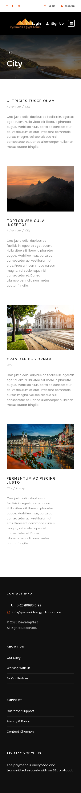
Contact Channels (20, 731)
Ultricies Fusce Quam (31, 101)
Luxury (20, 488)
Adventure (14, 107)
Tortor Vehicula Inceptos (26, 223)
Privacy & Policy (18, 721)
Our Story (14, 658)
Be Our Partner (17, 678)
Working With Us (18, 668)
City (27, 107)
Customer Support (20, 711)
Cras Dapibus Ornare (30, 359)
